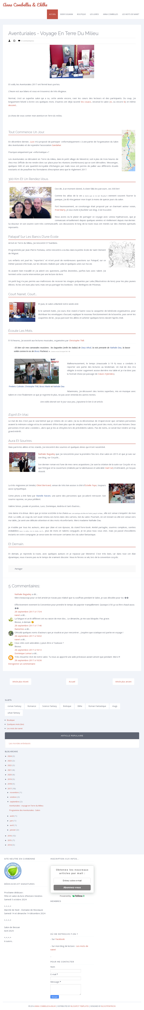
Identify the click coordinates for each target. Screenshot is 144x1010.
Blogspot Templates (80, 1006)
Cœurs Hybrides (106, 373)
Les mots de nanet (14, 728)
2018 (10, 784)
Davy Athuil (86, 348)
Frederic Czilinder (16, 386)
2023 (10, 760)
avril (12, 825)
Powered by (72, 896)
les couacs (86, 101)
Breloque (67, 706)
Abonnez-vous (72, 887)
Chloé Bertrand (43, 485)
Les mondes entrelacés (19, 743)
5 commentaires (27, 41)
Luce (32, 141)
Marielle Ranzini (43, 495)
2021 (10, 770)
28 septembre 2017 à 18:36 (28, 660)
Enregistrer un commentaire (21, 663)
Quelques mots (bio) (15, 724)
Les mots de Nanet (130, 14)
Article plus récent (20, 681)
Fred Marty (60, 209)
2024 (10, 756)
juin (11, 820)
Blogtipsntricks (108, 1006)
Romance (31, 706)
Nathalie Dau (116, 348)
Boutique (81, 14)
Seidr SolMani (66, 14)
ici (111, 101)
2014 (10, 845)
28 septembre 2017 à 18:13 (28, 649)
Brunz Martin (44, 386)
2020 (10, 774)
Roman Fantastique (97, 706)
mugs (114, 706)
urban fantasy (14, 712)
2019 (10, 779)
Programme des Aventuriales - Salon (24, 810)
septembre (15, 801)
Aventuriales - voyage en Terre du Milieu (26, 805)
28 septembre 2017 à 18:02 (28, 636)
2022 (10, 765)
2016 (10, 835)
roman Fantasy (14, 706)
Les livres (94, 14)
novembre (14, 792)
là (124, 101)
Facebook (60, 939)
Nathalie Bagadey (46, 454)
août (12, 816)
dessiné (12, 105)
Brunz (37, 351)
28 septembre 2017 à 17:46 (28, 625)
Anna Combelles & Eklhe (25, 4)
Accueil (52, 14)
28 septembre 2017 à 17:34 (28, 611)
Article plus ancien (123, 681)
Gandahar (56, 145)
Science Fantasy (49, 706)
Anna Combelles (110, 14)
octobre (13, 797)
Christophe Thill (76, 340)
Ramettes (19, 629)
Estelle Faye (91, 485)
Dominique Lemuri (23, 653)
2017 (10, 788)
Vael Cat (109, 467)
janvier (13, 830)
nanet (17, 615)
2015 (10, 840)
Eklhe (79, 706)
